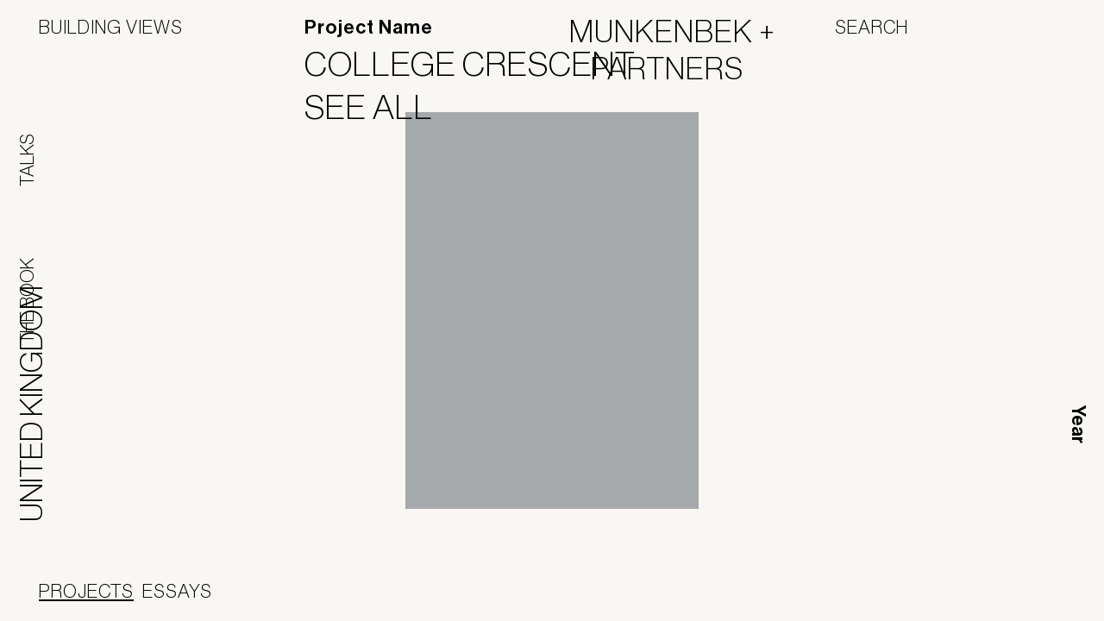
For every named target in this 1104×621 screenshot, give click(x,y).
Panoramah (538, 599)
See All (379, 107)
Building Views (111, 26)
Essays (177, 590)
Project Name (368, 27)
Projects (86, 590)
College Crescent (481, 64)
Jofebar (649, 592)
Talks (26, 160)
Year (1078, 424)
